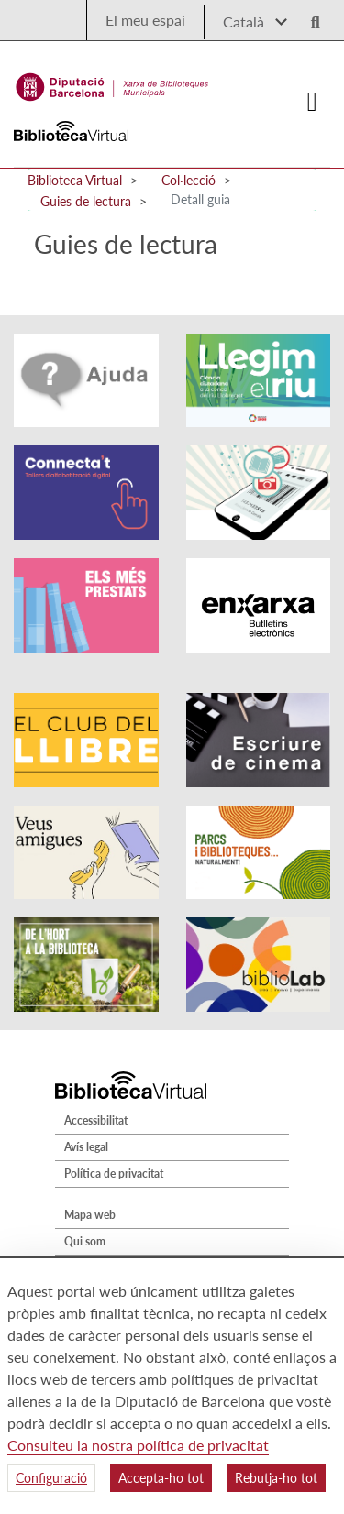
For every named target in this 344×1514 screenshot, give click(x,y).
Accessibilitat (96, 1120)
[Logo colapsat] (312, 101)
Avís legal (86, 1147)
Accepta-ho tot (161, 1478)
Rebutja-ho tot (276, 1478)
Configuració (51, 1478)
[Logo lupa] (309, 17)
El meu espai (145, 19)
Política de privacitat (113, 1173)
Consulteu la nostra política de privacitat (138, 1445)
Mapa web (90, 1215)
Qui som (84, 1241)
